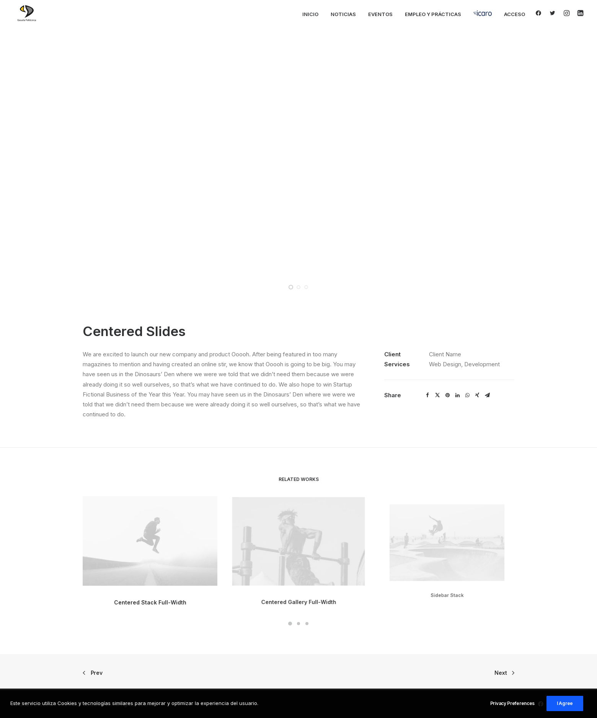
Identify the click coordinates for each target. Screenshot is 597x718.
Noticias (343, 14)
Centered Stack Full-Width (150, 596)
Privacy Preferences (512, 703)
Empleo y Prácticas (433, 14)
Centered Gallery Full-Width (298, 584)
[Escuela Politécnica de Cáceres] (27, 13)
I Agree (565, 703)
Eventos (380, 14)
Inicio (310, 14)
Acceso (514, 14)
